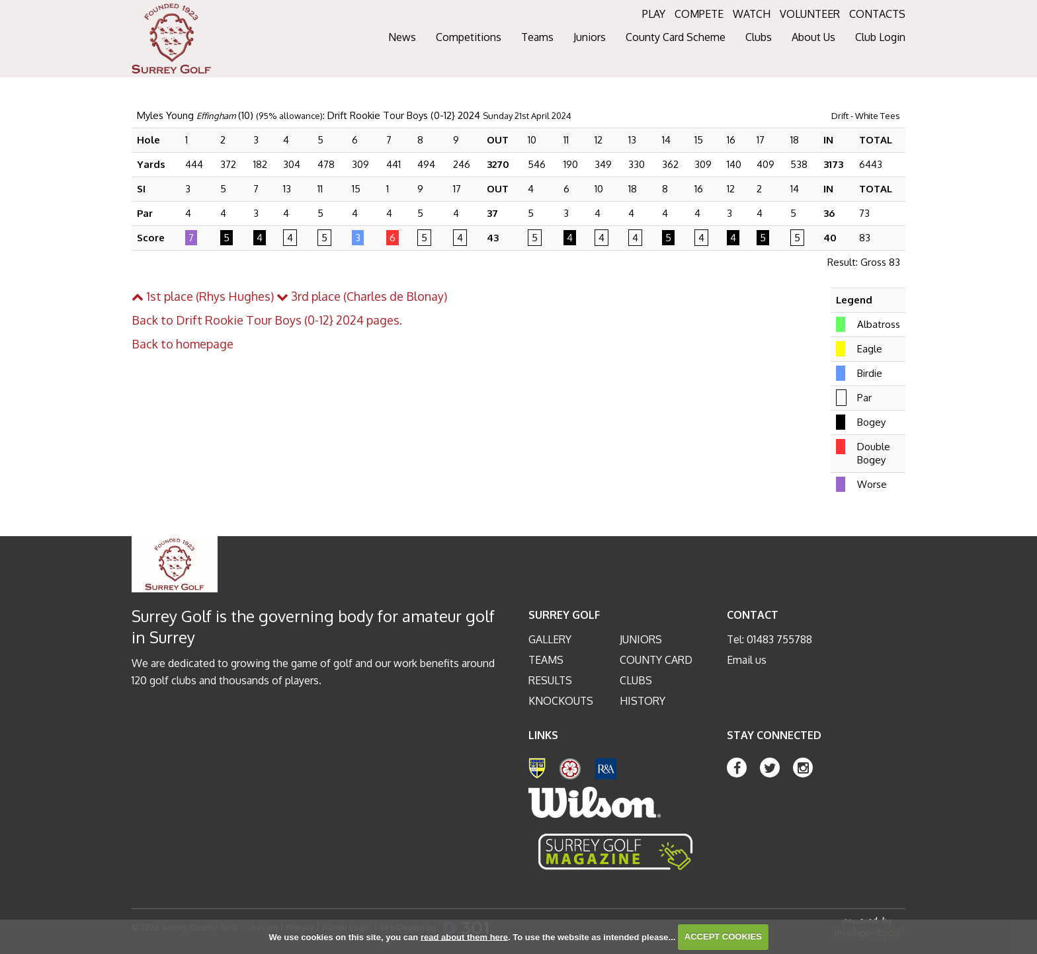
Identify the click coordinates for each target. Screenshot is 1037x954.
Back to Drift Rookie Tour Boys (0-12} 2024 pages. (267, 320)
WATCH (751, 13)
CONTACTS (877, 13)
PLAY (653, 13)
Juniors (641, 639)
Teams (545, 659)
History (642, 700)
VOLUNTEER (810, 13)
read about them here (464, 936)
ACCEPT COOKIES (723, 936)
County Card (656, 659)
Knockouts (560, 700)
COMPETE (699, 13)
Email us (747, 659)
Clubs (636, 680)
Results (550, 680)
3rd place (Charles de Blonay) (361, 296)
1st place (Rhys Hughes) (203, 296)
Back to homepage (182, 344)
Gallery (549, 639)
